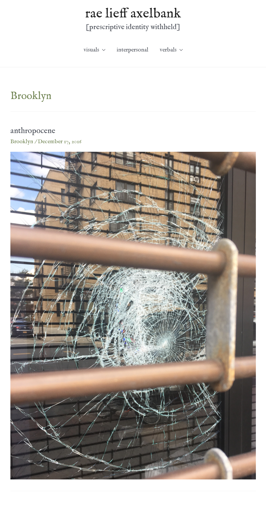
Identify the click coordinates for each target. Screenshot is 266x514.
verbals (168, 50)
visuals (91, 50)
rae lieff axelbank (133, 13)
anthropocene (32, 131)
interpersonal (132, 50)
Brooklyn (21, 141)
